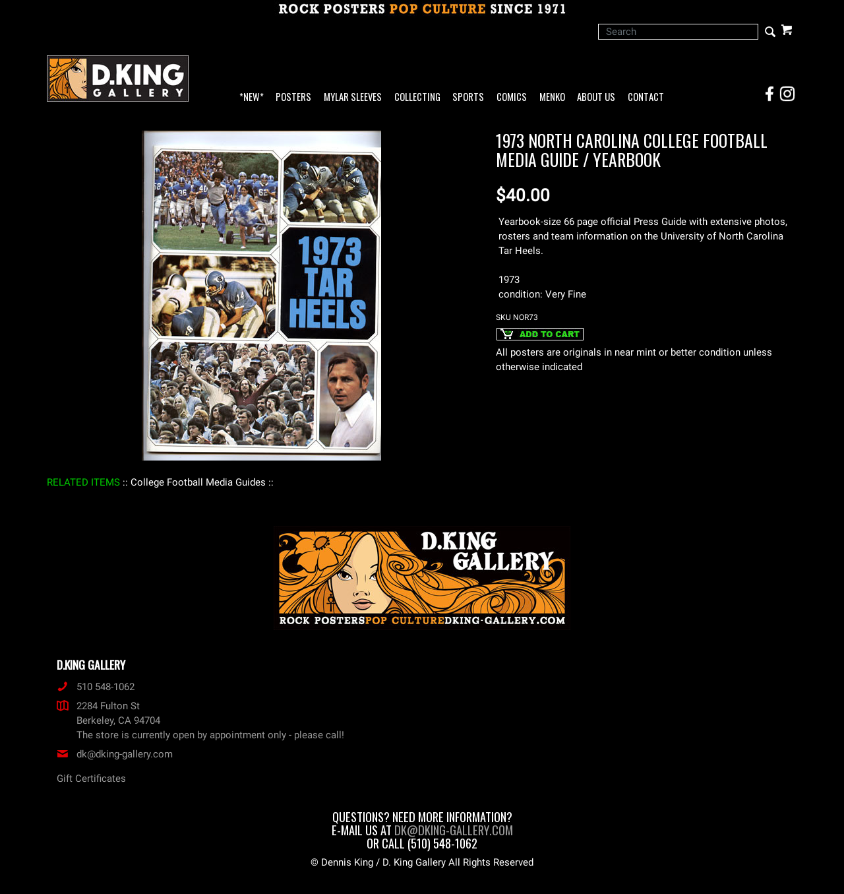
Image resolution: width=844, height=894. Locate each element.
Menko (552, 97)
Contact (646, 97)
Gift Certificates (91, 778)
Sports (468, 97)
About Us (596, 97)
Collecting (417, 97)
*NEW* (251, 97)
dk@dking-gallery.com (115, 754)
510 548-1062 (96, 687)
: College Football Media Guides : (198, 482)
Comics (512, 97)
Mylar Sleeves (353, 97)
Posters (293, 97)
